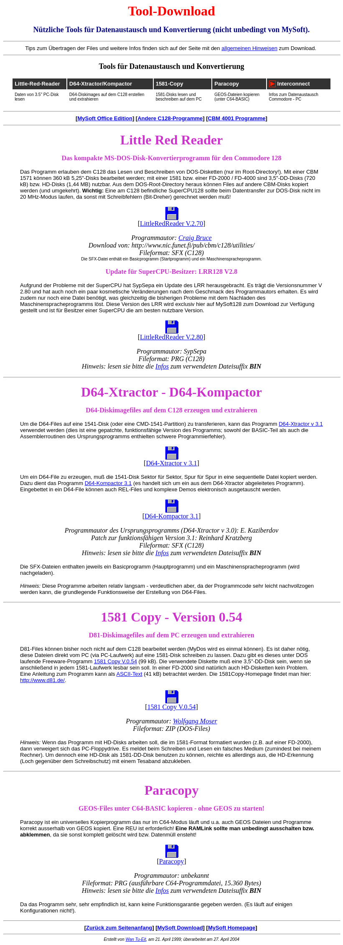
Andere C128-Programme (170, 118)
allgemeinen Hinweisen (249, 48)
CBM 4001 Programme (237, 118)
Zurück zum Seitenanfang (119, 928)
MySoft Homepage (231, 928)
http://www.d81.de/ (42, 680)
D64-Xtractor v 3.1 (301, 424)
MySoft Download (180, 928)
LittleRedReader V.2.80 (171, 337)
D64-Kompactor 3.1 (108, 483)
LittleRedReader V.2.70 (171, 223)
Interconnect (293, 84)
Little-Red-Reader (37, 84)
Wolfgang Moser (195, 721)
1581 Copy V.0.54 (115, 661)
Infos (162, 366)
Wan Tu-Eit (135, 939)
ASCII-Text (129, 674)
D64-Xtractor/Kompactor (100, 84)
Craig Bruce (195, 237)
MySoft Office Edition (104, 118)
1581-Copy (169, 84)
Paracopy (226, 84)
